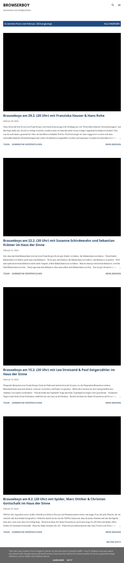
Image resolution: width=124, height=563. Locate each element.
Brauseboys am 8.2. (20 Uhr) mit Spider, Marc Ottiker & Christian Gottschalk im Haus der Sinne (54, 501)
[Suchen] (112, 4)
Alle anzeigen (111, 23)
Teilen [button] (6, 144)
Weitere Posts (113, 542)
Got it (69, 560)
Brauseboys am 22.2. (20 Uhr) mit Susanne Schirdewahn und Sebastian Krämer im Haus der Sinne (59, 242)
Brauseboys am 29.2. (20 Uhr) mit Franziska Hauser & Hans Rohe (53, 115)
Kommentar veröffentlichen (27, 144)
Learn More (58, 560)
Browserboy (16, 5)
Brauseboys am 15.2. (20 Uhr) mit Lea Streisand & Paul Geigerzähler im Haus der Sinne (59, 371)
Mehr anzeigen (113, 144)
